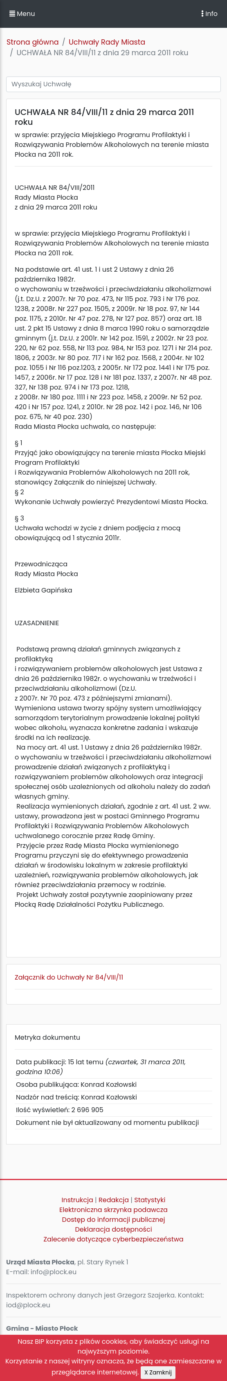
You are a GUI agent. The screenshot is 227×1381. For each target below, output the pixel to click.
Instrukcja (77, 1200)
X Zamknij (158, 1372)
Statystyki (149, 1200)
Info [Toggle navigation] (209, 13)
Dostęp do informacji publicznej (113, 1219)
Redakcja (114, 1200)
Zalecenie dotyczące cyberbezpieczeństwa (113, 1239)
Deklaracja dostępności (113, 1229)
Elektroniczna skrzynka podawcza (113, 1209)
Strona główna (33, 42)
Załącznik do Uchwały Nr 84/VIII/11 (69, 977)
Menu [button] (22, 13)
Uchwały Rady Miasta (107, 42)
